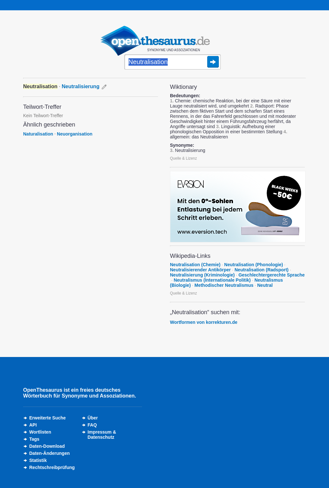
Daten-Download (47, 446)
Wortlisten (40, 432)
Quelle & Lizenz (183, 158)
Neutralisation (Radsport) (262, 269)
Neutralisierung (80, 86)
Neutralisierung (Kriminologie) (202, 274)
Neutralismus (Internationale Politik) (212, 280)
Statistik (38, 460)
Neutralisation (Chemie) (195, 264)
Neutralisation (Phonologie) (253, 264)
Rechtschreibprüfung (52, 467)
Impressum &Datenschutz (102, 434)
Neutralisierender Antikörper (200, 269)
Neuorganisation (74, 133)
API (33, 424)
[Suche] (172, 62)
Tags (34, 439)
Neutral (265, 285)
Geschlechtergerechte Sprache (271, 274)
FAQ (92, 424)
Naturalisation (38, 133)
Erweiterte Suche (47, 417)
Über (93, 417)
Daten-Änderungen (49, 453)
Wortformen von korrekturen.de (203, 322)
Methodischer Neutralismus (223, 285)
